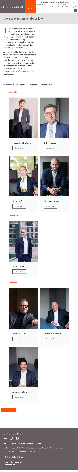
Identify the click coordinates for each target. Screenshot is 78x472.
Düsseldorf (33, 448)
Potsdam (58, 7)
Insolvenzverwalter (56, 2)
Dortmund (23, 448)
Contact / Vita (19, 148)
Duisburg (42, 448)
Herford (74, 5)
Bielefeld (7, 448)
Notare (66, 2)
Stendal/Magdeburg (68, 7)
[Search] (75, 10)
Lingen (46, 7)
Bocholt (15, 448)
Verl (76, 7)
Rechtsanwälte (44, 2)
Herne (41, 7)
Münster (51, 7)
